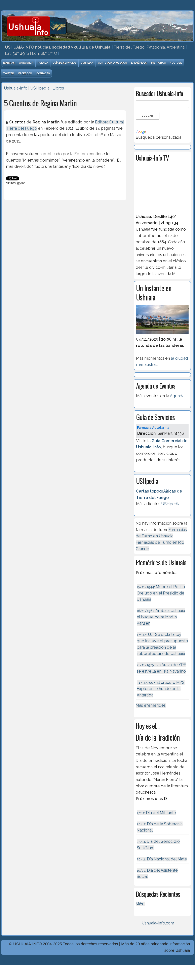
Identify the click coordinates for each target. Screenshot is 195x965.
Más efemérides (151, 705)
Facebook (25, 73)
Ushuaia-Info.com (158, 923)
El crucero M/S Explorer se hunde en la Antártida (161, 688)
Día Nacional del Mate (162, 859)
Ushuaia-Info (15, 88)
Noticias (9, 62)
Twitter (8, 73)
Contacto (43, 73)
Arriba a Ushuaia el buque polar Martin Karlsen (161, 617)
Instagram (158, 62)
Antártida (26, 62)
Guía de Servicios (64, 62)
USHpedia (87, 62)
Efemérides (139, 62)
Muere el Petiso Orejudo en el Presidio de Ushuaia (161, 593)
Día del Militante (156, 812)
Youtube (176, 62)
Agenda (43, 62)
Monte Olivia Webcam (112, 62)
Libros (58, 88)
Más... (140, 904)
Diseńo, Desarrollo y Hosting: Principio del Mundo (47, 961)
